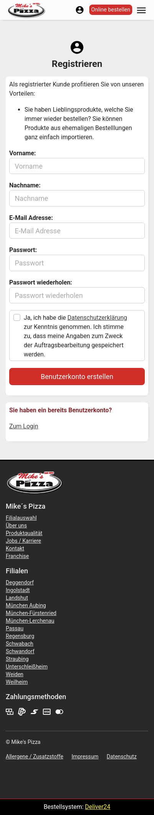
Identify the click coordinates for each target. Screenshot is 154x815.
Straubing (17, 659)
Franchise (17, 556)
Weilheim (17, 682)
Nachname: (25, 185)
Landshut (17, 598)
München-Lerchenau (30, 621)
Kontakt (15, 548)
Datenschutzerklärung (97, 317)
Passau (14, 628)
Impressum (85, 756)
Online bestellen (110, 10)
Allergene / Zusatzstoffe (34, 756)
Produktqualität (24, 533)
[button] (141, 9)
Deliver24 (97, 806)
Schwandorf (20, 651)
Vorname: (22, 153)
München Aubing (26, 605)
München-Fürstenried (31, 613)
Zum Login (23, 426)
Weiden (14, 674)
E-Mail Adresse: (31, 217)
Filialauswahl (21, 518)
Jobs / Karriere (23, 541)
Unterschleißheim (27, 667)
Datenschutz (122, 756)
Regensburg (20, 636)
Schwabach (19, 644)
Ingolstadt (18, 590)
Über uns (16, 525)
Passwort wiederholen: (40, 282)
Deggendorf (20, 582)
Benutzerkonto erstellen (77, 377)
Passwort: (23, 250)
